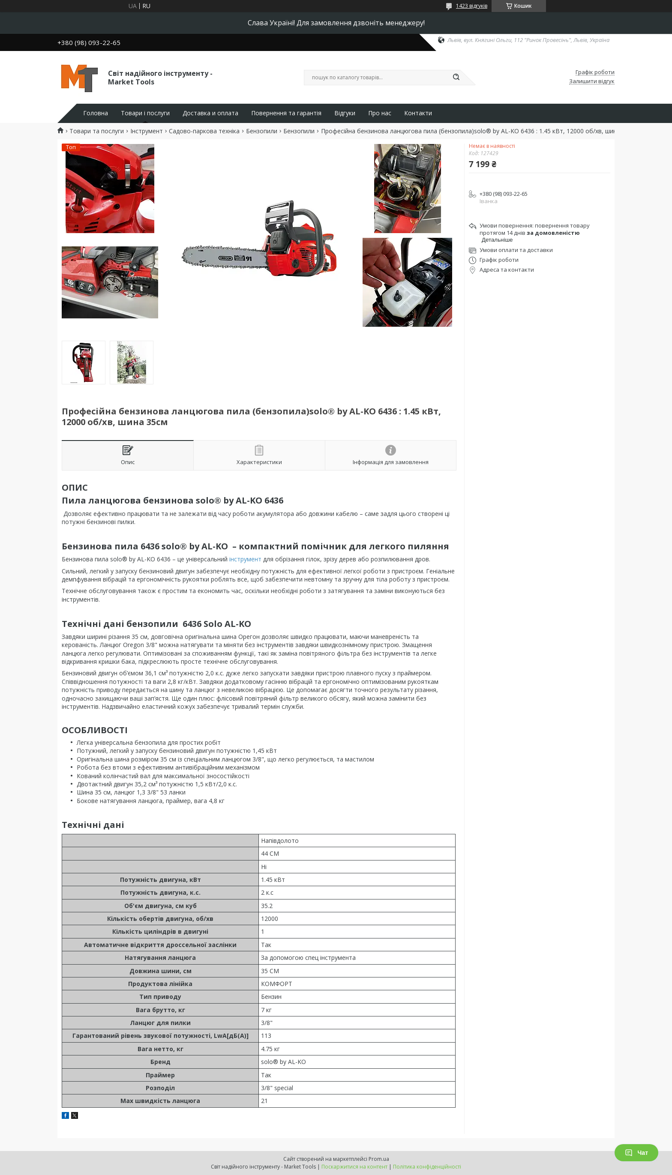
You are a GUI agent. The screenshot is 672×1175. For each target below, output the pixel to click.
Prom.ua (379, 1159)
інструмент (245, 559)
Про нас (379, 113)
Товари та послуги (96, 131)
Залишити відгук (592, 81)
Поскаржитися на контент (354, 1166)
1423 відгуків (471, 5)
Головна (95, 113)
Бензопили (261, 131)
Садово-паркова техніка (204, 131)
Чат (636, 1153)
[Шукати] (456, 77)
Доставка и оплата (210, 113)
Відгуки (344, 113)
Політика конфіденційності (427, 1166)
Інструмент (146, 131)
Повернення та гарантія (286, 113)
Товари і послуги (145, 113)
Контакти (418, 113)
